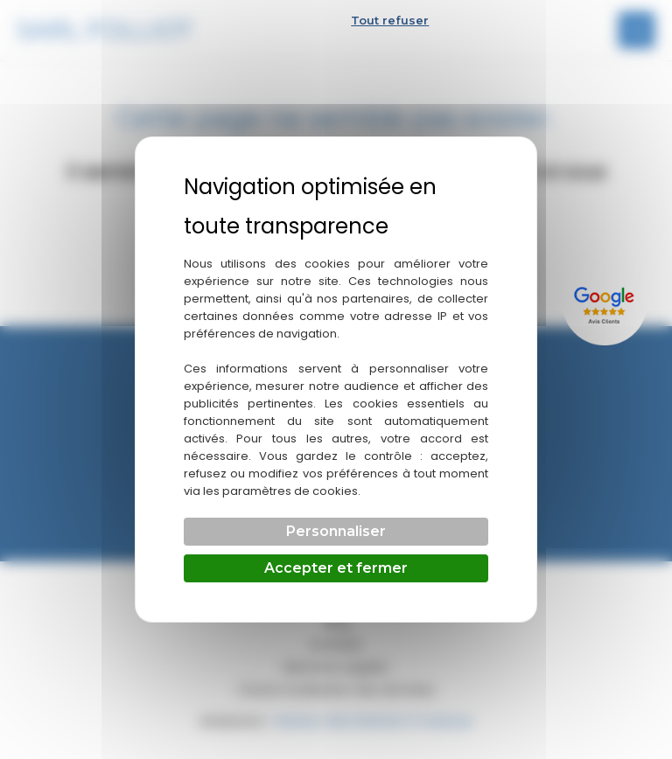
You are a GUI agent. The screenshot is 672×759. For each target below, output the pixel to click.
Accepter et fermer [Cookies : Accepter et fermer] (336, 568)
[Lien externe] (606, 303)
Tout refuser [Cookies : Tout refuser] (390, 20)
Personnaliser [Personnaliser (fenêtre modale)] (336, 531)
